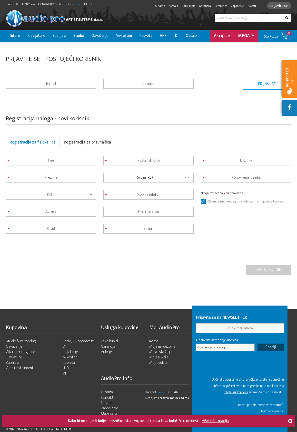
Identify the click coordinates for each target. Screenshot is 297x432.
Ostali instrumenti (20, 368)
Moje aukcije (158, 357)
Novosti (252, 5)
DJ (176, 35)
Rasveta (145, 35)
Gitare (15, 35)
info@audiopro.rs (236, 392)
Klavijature (36, 35)
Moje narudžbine (162, 346)
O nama (160, 5)
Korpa (153, 341)
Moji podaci (158, 362)
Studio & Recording (21, 341)
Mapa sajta (109, 413)
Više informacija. (215, 421)
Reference (221, 5)
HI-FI (164, 35)
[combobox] (51, 195)
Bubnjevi (59, 35)
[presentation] (43, 250)
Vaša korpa (276, 35)
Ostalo (191, 35)
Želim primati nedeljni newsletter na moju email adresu (246, 201)
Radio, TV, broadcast (78, 341)
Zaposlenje (237, 5)
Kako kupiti (189, 5)
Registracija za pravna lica (87, 142)
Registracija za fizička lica (33, 142)
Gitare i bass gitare (20, 352)
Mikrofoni (124, 35)
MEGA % (246, 35)
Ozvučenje (99, 35)
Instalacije (70, 352)
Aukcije (106, 352)
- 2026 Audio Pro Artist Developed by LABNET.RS (43, 429)
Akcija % (222, 35)
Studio (78, 35)
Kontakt (173, 5)
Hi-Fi (66, 368)
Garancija (205, 5)
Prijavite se (279, 6)
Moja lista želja (160, 352)
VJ (64, 373)
